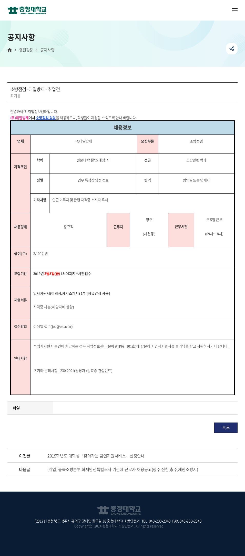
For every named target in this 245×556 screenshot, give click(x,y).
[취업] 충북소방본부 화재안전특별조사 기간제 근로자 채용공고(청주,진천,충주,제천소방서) (122, 469)
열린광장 (26, 49)
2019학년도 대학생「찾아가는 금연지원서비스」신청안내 (96, 456)
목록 (226, 428)
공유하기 (232, 48)
